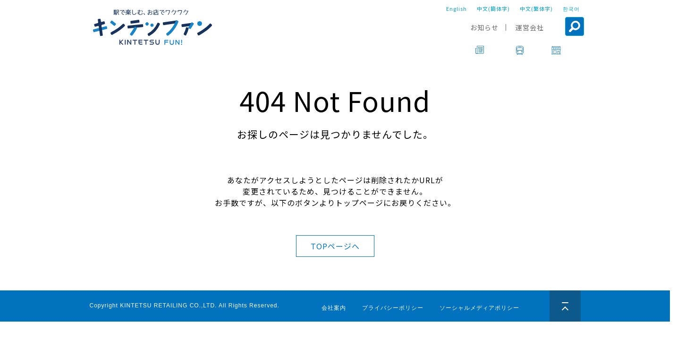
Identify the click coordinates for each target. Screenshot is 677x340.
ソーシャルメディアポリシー (479, 308)
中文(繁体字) (536, 8)
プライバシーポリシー (392, 308)
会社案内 (334, 308)
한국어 (571, 8)
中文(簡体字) (493, 8)
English (456, 8)
